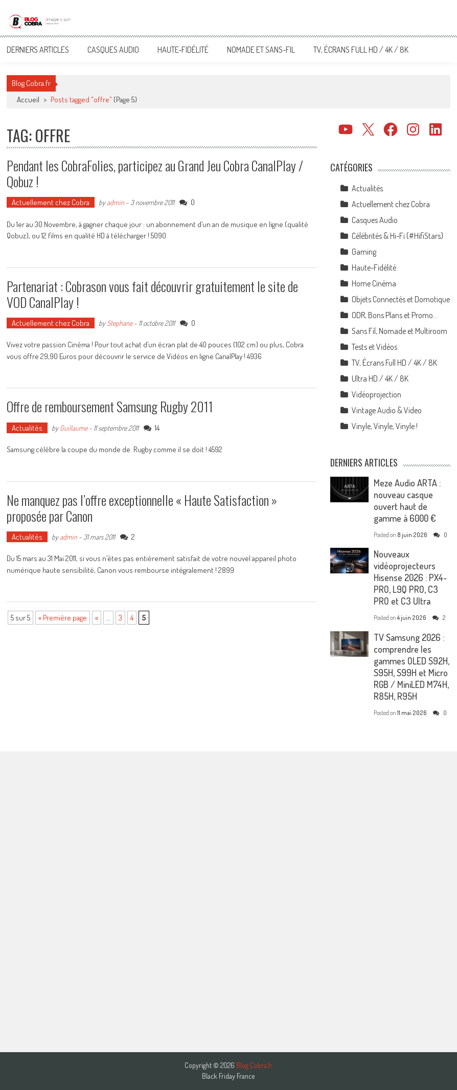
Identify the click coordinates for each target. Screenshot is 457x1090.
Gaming (364, 252)
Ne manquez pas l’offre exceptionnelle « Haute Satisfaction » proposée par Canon (142, 508)
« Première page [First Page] (62, 617)
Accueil (28, 99)
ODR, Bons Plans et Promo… (395, 315)
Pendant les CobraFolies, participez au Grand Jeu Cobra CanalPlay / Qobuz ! (155, 173)
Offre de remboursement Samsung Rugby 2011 (110, 406)
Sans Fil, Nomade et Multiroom (399, 331)
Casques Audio (113, 50)
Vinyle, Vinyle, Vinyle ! (385, 426)
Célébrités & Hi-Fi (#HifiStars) (397, 236)
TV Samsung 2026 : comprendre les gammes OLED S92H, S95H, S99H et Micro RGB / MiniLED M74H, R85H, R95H (411, 667)
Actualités (27, 428)
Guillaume (73, 428)
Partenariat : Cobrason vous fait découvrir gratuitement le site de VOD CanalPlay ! (152, 294)
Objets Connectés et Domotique (401, 299)
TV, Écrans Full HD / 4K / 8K (360, 50)
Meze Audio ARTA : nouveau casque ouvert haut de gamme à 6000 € (407, 500)
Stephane (119, 323)
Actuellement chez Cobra (50, 202)
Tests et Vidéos (374, 347)
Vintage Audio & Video (387, 410)
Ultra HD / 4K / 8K (380, 378)
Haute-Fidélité (183, 50)
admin (115, 202)
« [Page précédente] (96, 617)
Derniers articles (38, 50)
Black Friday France (228, 1076)
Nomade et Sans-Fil (261, 50)
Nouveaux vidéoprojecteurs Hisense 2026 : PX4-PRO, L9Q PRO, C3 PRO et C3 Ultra (410, 577)
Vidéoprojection (376, 394)
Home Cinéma (374, 283)
